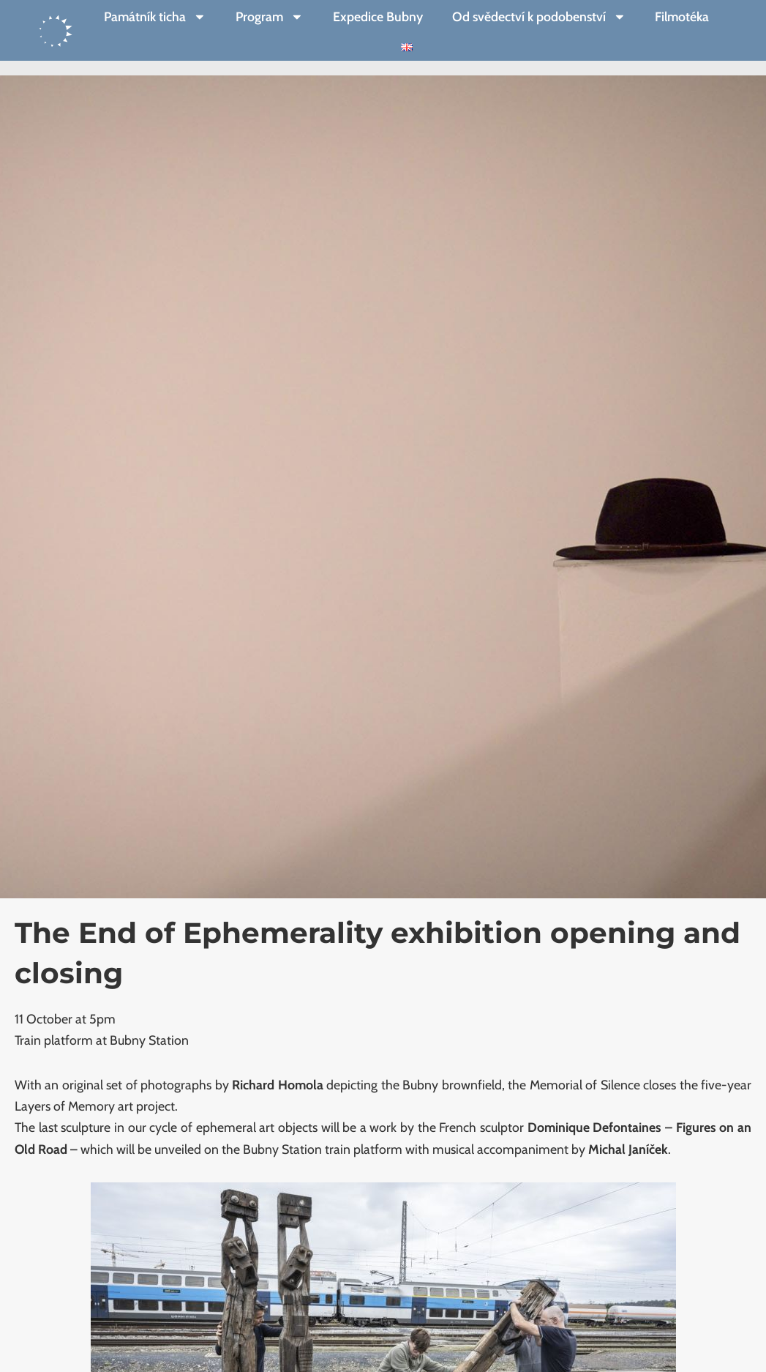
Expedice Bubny (378, 16)
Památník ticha (155, 17)
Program (270, 17)
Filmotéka (682, 16)
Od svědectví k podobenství (539, 17)
